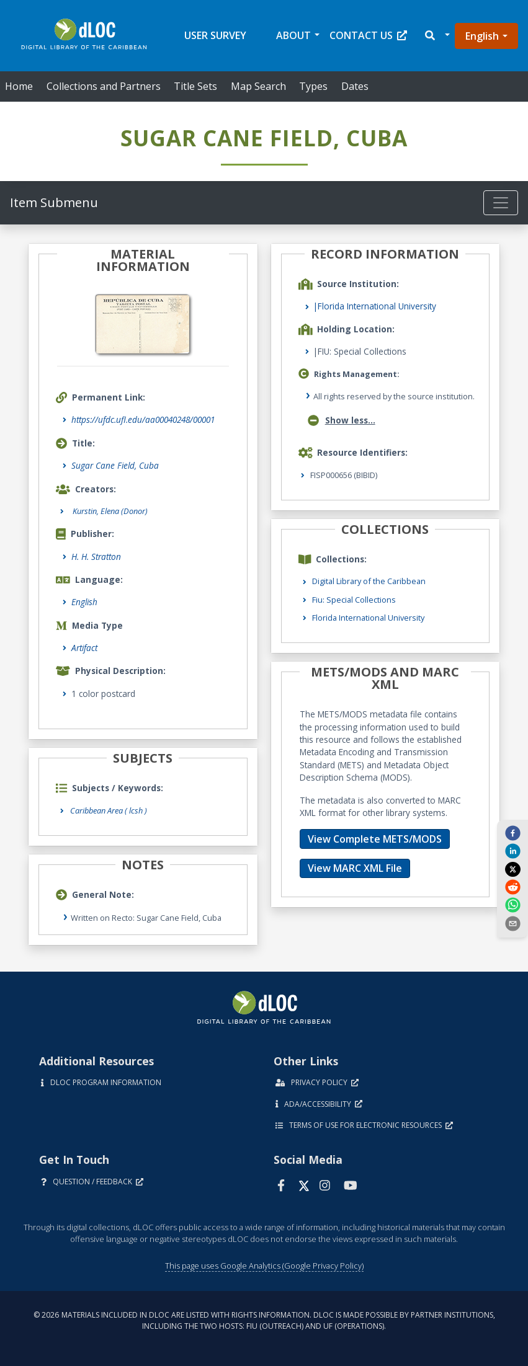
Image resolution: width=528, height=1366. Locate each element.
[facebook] (512, 833)
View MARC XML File (355, 868)
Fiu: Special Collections (354, 599)
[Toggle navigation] (500, 202)
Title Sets (195, 86)
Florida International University (368, 617)
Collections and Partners (104, 86)
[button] (436, 35)
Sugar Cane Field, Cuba (115, 465)
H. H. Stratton (96, 556)
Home (19, 86)
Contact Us (368, 35)
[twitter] (512, 869)
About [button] (293, 35)
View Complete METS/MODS (375, 839)
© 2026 (264, 1320)
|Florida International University (374, 306)
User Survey (215, 35)
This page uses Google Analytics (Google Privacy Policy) (264, 1265)
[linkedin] (512, 851)
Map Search (258, 86)
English (482, 36)
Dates (355, 86)
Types (313, 86)
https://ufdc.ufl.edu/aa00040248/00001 (143, 419)
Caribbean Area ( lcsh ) (108, 810)
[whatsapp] (512, 905)
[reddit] (512, 887)
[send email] (512, 923)
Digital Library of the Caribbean (369, 581)
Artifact (84, 648)
